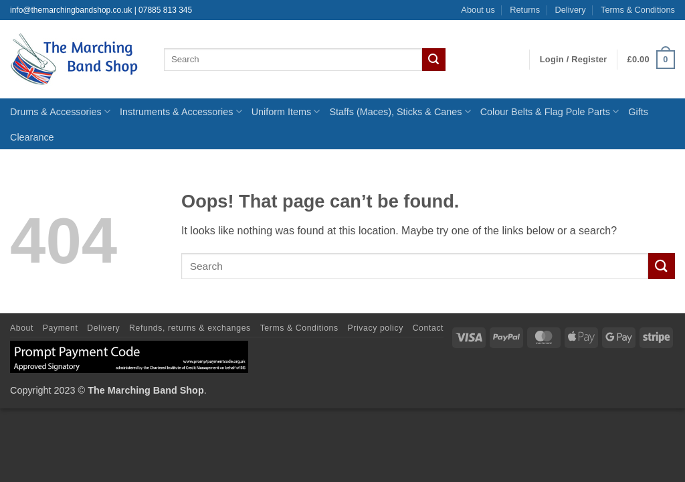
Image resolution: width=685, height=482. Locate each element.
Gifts (638, 111)
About (21, 328)
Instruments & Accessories (181, 111)
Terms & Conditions (638, 10)
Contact (428, 328)
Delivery (570, 10)
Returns (525, 10)
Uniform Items (286, 111)
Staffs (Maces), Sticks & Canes (399, 111)
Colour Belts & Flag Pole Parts (549, 111)
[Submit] (433, 59)
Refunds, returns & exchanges (190, 328)
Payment (60, 328)
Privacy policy (375, 328)
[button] (573, 60)
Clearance (32, 137)
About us (478, 10)
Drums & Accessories (60, 111)
